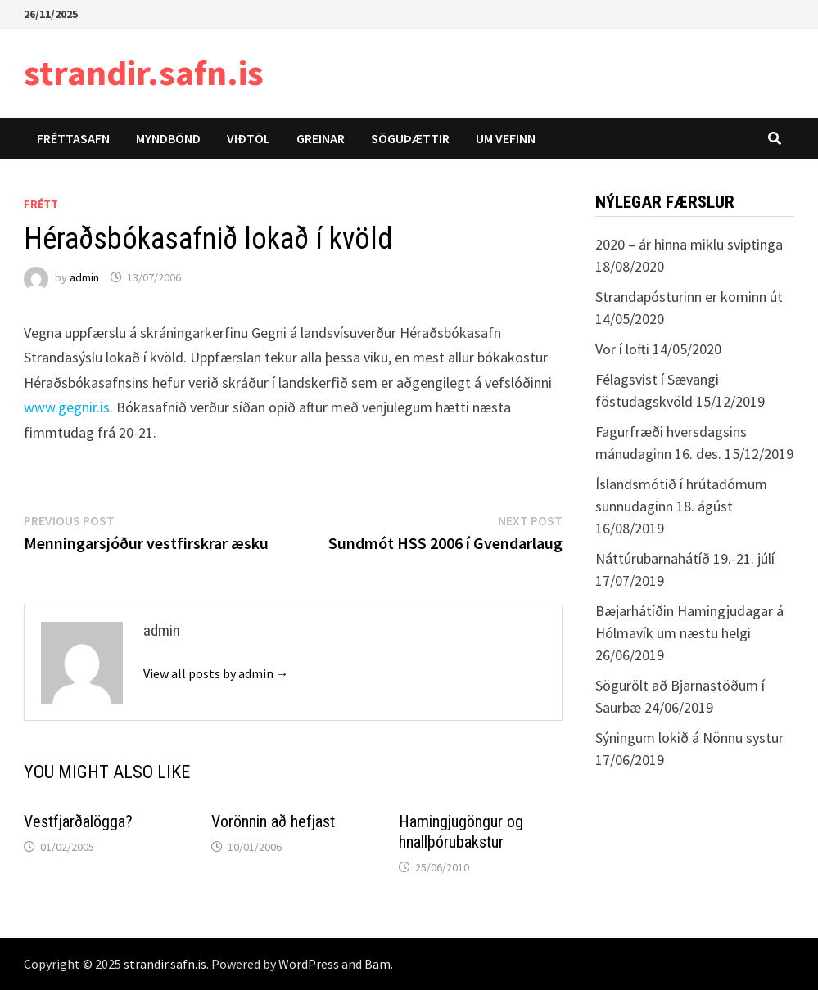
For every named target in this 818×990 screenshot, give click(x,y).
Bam (377, 964)
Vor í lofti (622, 349)
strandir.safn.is (144, 72)
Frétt (41, 203)
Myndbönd (168, 138)
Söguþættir (410, 138)
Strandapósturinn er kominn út (689, 296)
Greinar (320, 138)
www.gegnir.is (67, 407)
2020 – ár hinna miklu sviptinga (689, 244)
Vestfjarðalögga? (78, 821)
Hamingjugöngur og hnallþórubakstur (461, 832)
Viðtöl (248, 138)
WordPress (308, 964)
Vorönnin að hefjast (273, 821)
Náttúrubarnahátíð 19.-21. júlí (685, 558)
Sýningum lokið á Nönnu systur (689, 737)
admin (84, 277)
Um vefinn (506, 138)
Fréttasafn (73, 138)
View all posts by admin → (216, 673)
